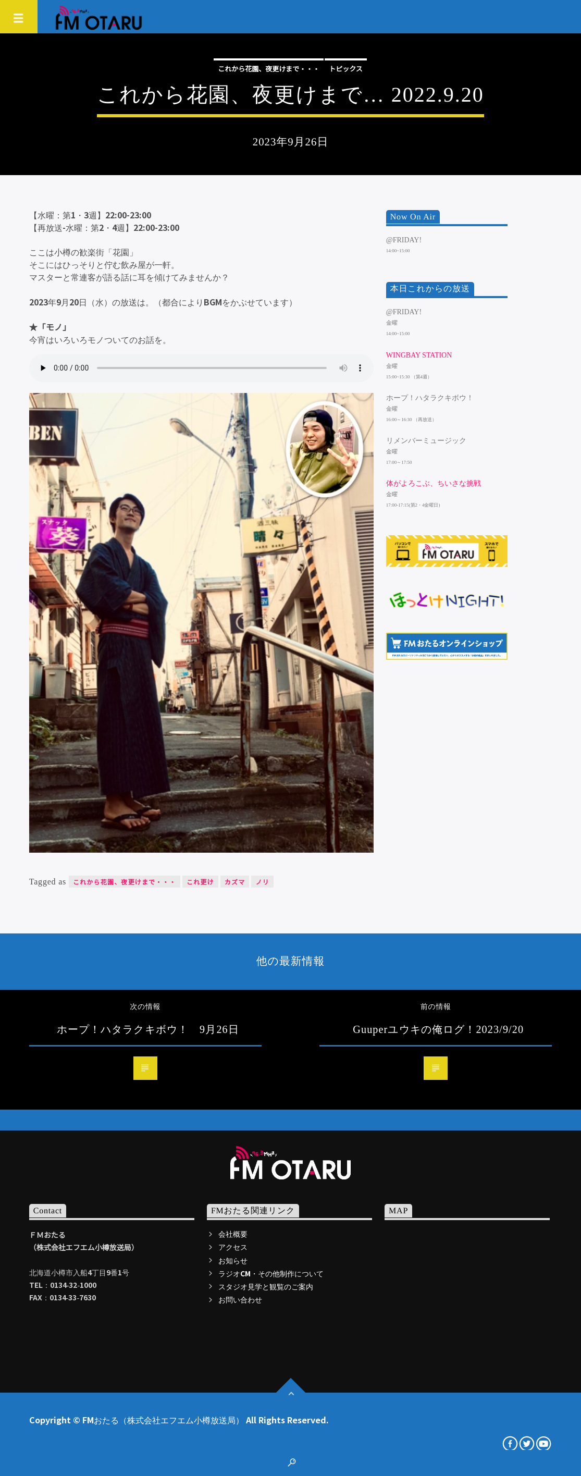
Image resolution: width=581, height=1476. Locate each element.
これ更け (200, 881)
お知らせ (233, 1260)
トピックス (346, 68)
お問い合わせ (240, 1299)
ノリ (262, 881)
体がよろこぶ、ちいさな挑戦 (433, 483)
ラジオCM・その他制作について (271, 1273)
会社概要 (233, 1233)
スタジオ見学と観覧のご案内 (265, 1286)
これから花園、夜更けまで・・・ (268, 68)
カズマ (235, 881)
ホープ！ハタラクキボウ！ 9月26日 (148, 1029)
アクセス (233, 1246)
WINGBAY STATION (419, 355)
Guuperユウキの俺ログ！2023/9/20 (438, 1029)
